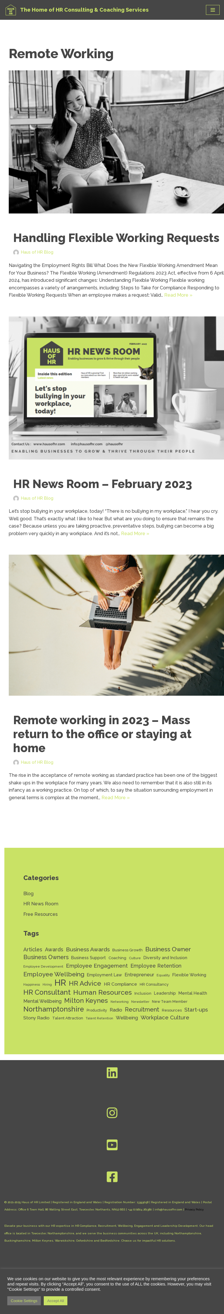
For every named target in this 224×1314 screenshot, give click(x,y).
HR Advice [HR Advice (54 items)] (85, 983)
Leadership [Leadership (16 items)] (165, 993)
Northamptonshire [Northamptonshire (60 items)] (53, 1010)
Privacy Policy (194, 1210)
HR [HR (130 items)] (60, 983)
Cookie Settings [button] (24, 1301)
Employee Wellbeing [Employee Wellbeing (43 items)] (53, 974)
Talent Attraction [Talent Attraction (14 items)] (67, 1018)
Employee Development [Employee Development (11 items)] (43, 967)
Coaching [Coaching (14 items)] (117, 958)
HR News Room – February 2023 (102, 484)
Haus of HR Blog (37, 252)
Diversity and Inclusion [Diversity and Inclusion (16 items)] (165, 958)
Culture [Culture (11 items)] (135, 958)
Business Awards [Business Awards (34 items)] (88, 949)
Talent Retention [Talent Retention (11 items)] (99, 1019)
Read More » (178, 295)
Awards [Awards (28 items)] (54, 950)
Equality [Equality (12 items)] (163, 975)
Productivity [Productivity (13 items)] (97, 1010)
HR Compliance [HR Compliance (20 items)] (120, 984)
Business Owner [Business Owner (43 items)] (168, 949)
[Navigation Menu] (213, 10)
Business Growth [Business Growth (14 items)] (127, 950)
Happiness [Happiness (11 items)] (31, 985)
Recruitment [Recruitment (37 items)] (142, 1009)
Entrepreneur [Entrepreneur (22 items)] (139, 975)
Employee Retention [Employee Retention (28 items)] (155, 966)
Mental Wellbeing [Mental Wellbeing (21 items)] (42, 1001)
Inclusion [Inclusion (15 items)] (142, 993)
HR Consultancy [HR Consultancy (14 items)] (154, 984)
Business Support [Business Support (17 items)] (88, 957)
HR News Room (40, 904)
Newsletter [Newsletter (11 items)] (140, 1002)
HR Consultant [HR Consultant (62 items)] (47, 993)
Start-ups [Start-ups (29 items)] (196, 1010)
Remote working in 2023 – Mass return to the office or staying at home (102, 734)
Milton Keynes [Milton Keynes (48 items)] (86, 1001)
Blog (28, 894)
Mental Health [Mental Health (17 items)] (192, 993)
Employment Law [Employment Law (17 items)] (104, 975)
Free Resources (40, 914)
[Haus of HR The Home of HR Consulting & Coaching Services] (76, 10)
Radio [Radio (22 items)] (116, 1010)
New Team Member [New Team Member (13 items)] (170, 1002)
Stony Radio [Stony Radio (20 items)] (36, 1018)
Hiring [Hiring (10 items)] (47, 985)
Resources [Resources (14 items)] (172, 1010)
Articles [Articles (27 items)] (32, 950)
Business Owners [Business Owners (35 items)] (46, 957)
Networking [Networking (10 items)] (120, 1002)
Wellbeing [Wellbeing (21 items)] (127, 1018)
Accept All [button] (55, 1301)
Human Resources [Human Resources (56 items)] (102, 992)
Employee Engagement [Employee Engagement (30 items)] (97, 966)
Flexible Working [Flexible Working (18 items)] (189, 975)
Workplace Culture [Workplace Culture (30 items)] (165, 1018)
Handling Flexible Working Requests (116, 238)
